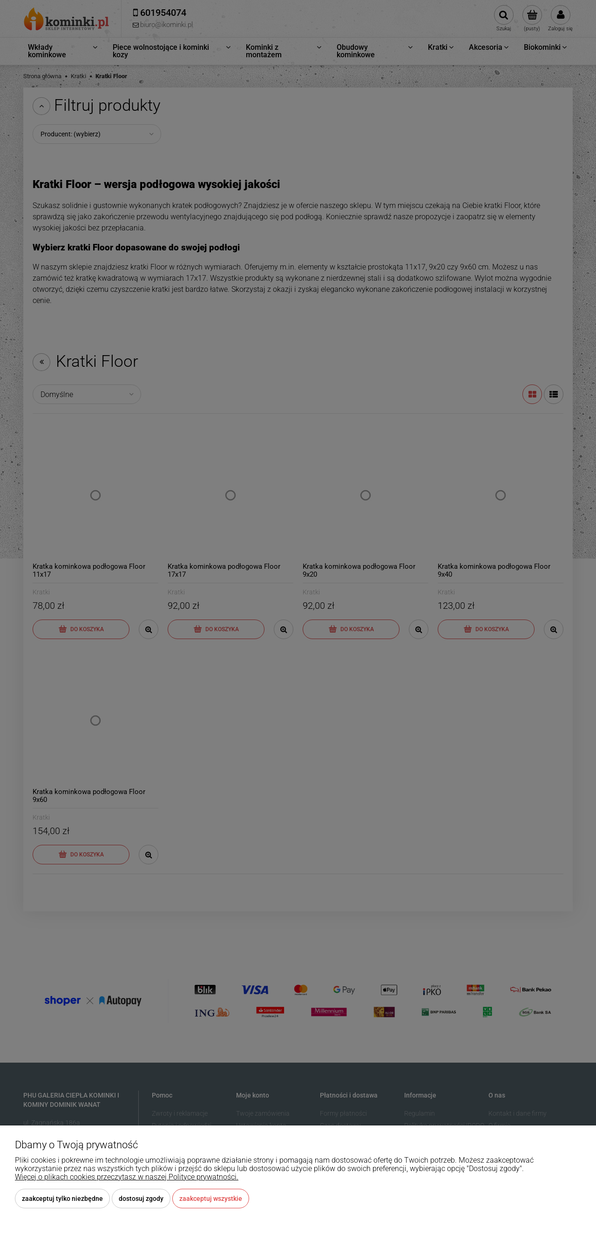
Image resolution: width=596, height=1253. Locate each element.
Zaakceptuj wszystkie (210, 1198)
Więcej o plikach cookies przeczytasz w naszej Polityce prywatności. (126, 1176)
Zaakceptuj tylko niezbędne (62, 1198)
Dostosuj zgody (141, 1198)
